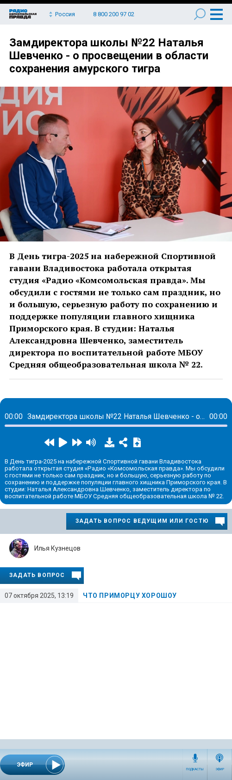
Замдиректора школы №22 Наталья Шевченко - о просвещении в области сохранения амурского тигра (108, 55)
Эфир (219, 769)
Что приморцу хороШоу (130, 595)
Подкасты (195, 769)
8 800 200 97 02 (113, 14)
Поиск (200, 14)
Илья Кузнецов (57, 548)
